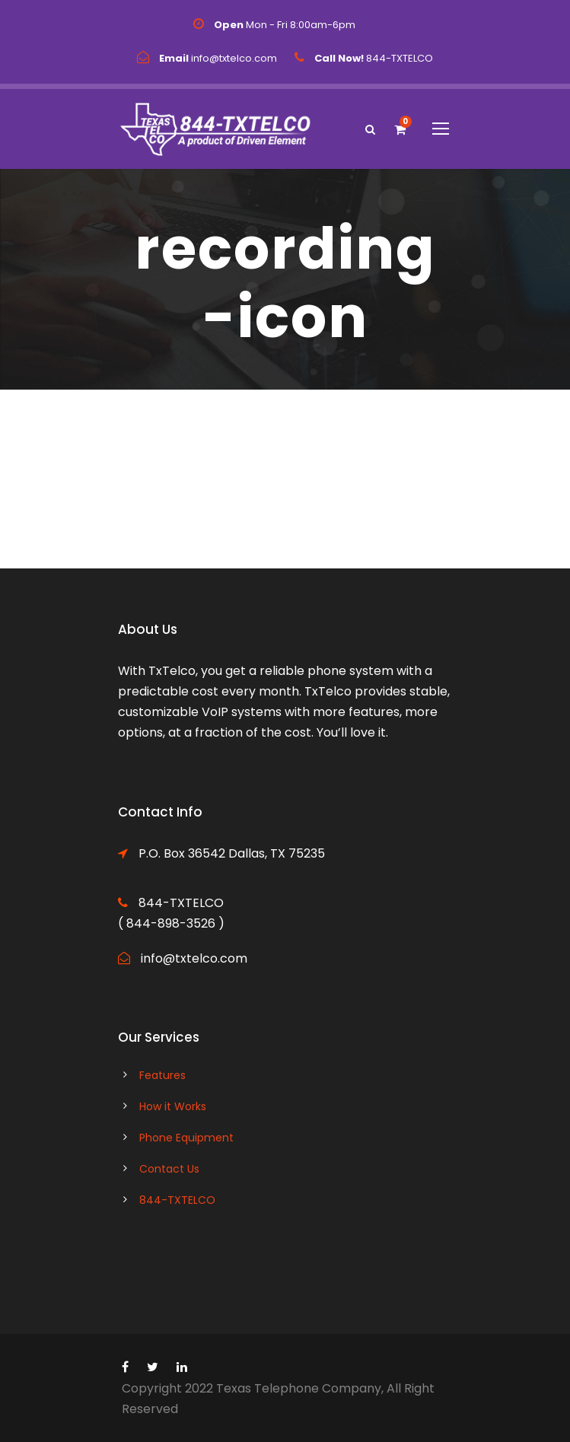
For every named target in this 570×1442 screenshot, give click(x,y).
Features (162, 1075)
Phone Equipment (186, 1137)
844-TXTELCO (177, 1200)
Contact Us (169, 1168)
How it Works (172, 1106)
